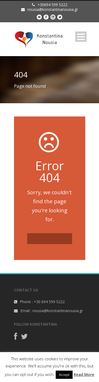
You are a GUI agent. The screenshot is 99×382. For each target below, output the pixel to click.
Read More (84, 374)
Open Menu (81, 37)
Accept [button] (64, 374)
